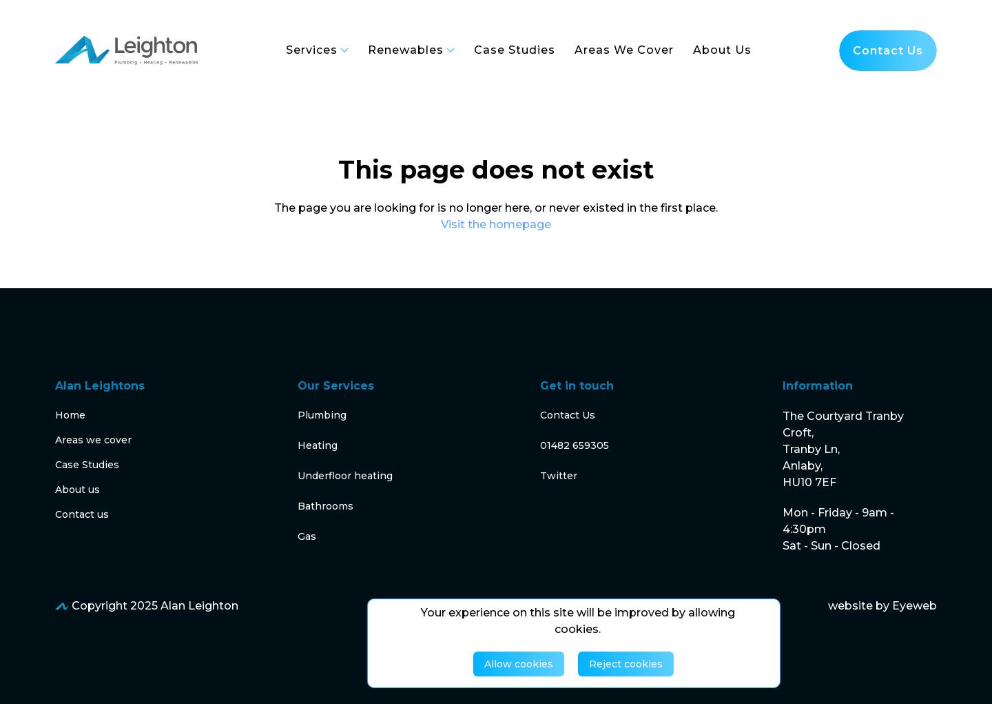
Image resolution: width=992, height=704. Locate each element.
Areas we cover (93, 440)
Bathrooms (325, 506)
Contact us (888, 50)
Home (70, 415)
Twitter (558, 476)
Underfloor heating (345, 476)
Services (317, 50)
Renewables (411, 50)
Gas (307, 536)
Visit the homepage (496, 224)
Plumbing (322, 415)
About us (77, 489)
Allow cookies (518, 664)
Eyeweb (914, 605)
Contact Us (567, 415)
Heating (318, 445)
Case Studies (87, 465)
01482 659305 (574, 445)
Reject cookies (626, 664)
